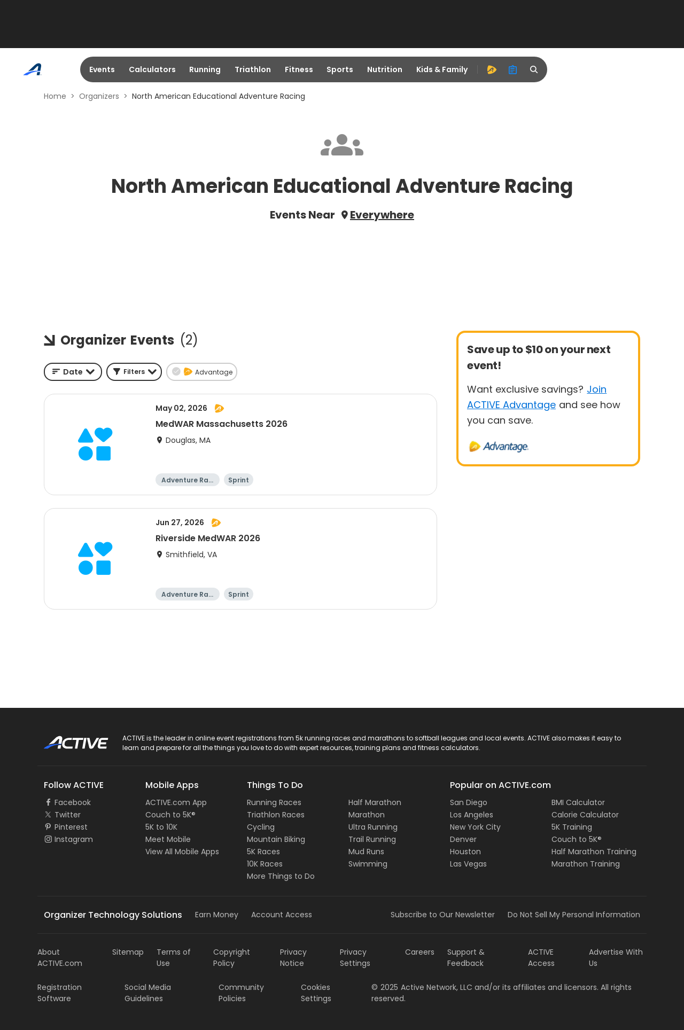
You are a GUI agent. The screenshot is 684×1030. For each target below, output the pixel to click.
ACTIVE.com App (176, 802)
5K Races (263, 851)
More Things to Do (281, 876)
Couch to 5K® (170, 814)
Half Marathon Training (593, 851)
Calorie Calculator (585, 814)
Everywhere (382, 214)
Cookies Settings (316, 993)
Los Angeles (471, 814)
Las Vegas (468, 864)
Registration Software (59, 993)
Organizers (99, 96)
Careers (419, 952)
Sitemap (128, 952)
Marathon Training (585, 864)
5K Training (571, 827)
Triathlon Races (276, 814)
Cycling (261, 827)
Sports (340, 69)
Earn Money (216, 914)
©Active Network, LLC (421, 987)
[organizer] (513, 69)
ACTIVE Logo (66, 739)
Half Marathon (374, 802)
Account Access (281, 914)
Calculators (152, 69)
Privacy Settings (355, 958)
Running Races (274, 802)
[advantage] (491, 69)
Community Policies (241, 993)
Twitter (68, 814)
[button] (134, 372)
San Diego (468, 802)
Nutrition (384, 69)
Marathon (366, 814)
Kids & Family (442, 69)
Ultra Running (373, 827)
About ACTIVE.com (59, 958)
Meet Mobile (168, 839)
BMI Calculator (578, 802)
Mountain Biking (276, 839)
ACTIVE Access (541, 958)
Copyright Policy (231, 958)
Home (55, 96)
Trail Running (372, 839)
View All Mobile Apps (182, 851)
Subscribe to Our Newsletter (443, 914)
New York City (475, 827)
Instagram (74, 839)
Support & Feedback (466, 958)
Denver (463, 839)
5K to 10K (161, 827)
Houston (465, 851)
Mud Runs (366, 851)
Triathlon (253, 69)
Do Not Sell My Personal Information (574, 914)
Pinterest (71, 827)
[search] (534, 69)
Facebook (73, 802)
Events (102, 69)
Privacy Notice (293, 958)
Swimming (367, 864)
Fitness (299, 69)
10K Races (265, 864)
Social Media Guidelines (148, 993)
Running (205, 69)
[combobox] (73, 372)
